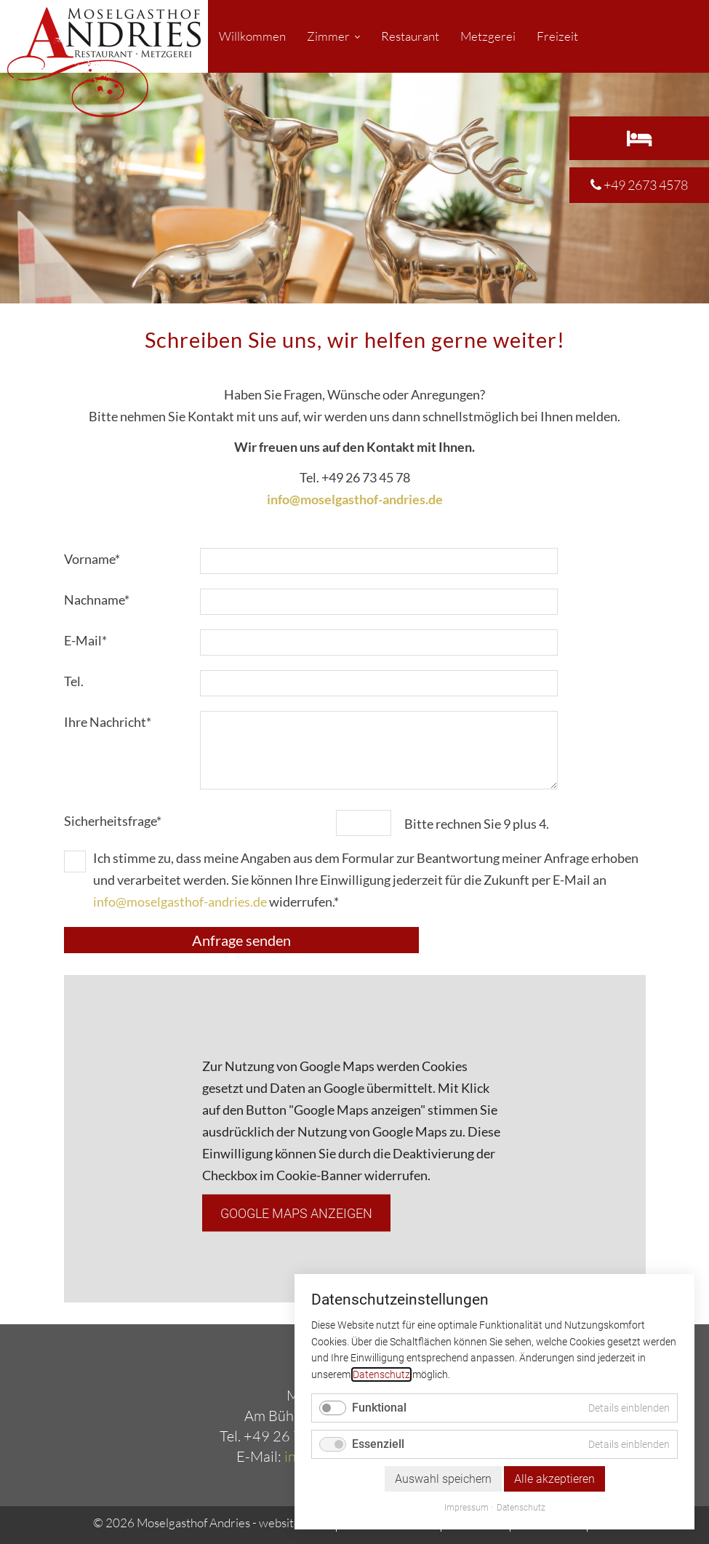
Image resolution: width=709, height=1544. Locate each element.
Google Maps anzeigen (296, 1212)
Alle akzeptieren (554, 1479)
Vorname (93, 557)
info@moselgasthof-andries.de (180, 902)
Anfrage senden (241, 940)
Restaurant (410, 36)
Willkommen (252, 36)
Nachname (96, 598)
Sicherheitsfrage (112, 819)
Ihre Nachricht (107, 720)
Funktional (379, 1407)
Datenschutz (381, 1374)
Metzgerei (488, 36)
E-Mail (93, 638)
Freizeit (557, 36)
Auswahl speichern (443, 1479)
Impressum (466, 1508)
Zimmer (328, 36)
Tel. (74, 681)
